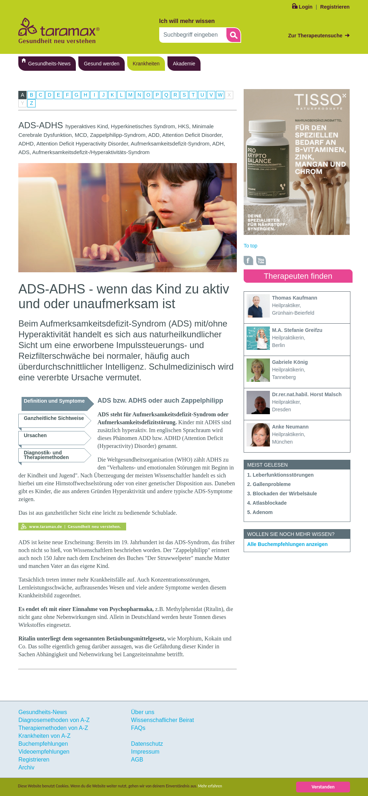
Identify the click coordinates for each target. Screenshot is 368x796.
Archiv (26, 767)
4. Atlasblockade (267, 503)
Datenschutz (147, 744)
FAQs (138, 728)
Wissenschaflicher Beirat (162, 720)
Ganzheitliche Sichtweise (54, 418)
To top (250, 246)
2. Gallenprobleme (269, 484)
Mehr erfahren (250, 787)
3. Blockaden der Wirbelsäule (282, 493)
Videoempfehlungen (43, 752)
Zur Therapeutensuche (315, 35)
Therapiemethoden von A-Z (53, 728)
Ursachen (35, 435)
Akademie (184, 63)
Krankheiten (146, 63)
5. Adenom (260, 512)
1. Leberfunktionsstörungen (280, 475)
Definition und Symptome (54, 401)
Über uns (143, 712)
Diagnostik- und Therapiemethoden (46, 455)
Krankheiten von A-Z (44, 736)
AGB (137, 759)
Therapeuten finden (298, 276)
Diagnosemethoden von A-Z (53, 720)
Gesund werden (101, 63)
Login (306, 7)
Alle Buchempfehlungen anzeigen (287, 544)
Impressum (145, 752)
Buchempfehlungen (43, 744)
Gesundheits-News (49, 63)
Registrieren (335, 7)
